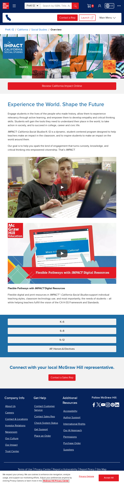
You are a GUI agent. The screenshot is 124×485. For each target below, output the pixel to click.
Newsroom (11, 432)
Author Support (71, 417)
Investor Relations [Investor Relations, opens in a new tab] (15, 425)
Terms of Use (25, 469)
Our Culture (11, 438)
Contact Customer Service (44, 408)
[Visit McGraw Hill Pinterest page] (112, 404)
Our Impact (11, 445)
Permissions (70, 437)
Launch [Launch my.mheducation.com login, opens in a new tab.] (87, 18)
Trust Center (12, 451)
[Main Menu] (107, 17)
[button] (99, 6)
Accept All (109, 478)
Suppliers (68, 449)
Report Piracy (86, 469)
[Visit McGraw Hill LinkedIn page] (117, 404)
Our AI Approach (72, 430)
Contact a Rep (67, 17)
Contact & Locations (16, 419)
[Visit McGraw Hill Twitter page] (98, 404)
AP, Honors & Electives (62, 349)
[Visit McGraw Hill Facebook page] (94, 404)
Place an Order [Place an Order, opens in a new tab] (42, 436)
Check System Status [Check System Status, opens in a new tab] (46, 423)
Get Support (41, 429)
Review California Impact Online (62, 86)
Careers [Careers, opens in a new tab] (9, 412)
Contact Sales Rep (44, 416)
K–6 (62, 322)
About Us (10, 406)
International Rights (74, 424)
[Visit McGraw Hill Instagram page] (108, 404)
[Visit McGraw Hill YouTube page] (103, 404)
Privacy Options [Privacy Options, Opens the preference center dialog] (86, 477)
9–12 (62, 340)
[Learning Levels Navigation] (14, 5)
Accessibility (70, 411)
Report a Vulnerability (65, 469)
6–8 (62, 331)
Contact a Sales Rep (62, 377)
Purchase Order (72, 443)
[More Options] (119, 6)
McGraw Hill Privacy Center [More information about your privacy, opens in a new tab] (56, 481)
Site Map (101, 469)
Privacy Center (42, 469)
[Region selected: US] (109, 5)
